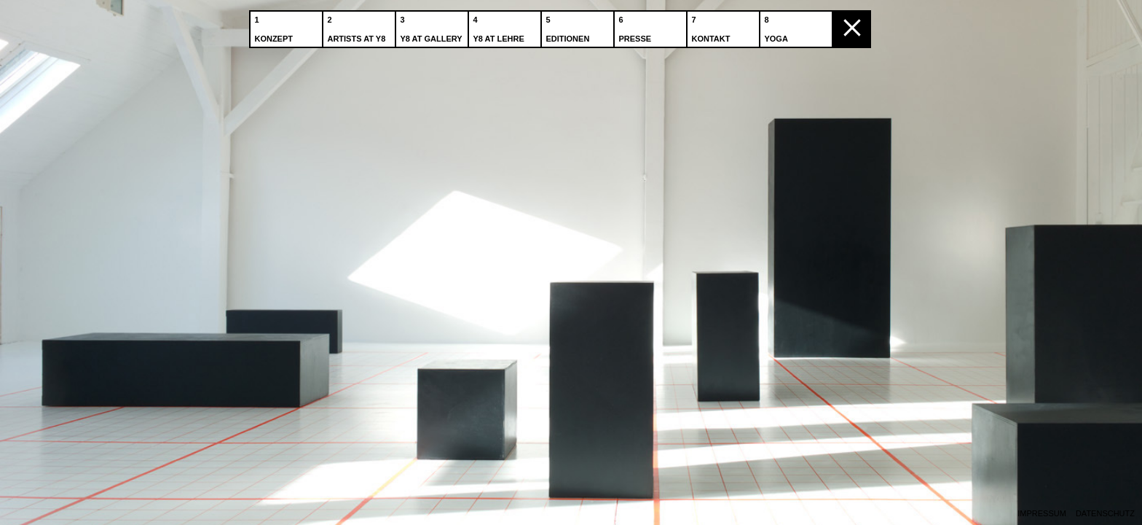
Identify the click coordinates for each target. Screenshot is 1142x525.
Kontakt (712, 28)
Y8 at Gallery (432, 28)
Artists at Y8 (357, 28)
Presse (636, 28)
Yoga (777, 28)
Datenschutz (1105, 514)
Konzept (275, 28)
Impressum (1041, 514)
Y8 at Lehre (499, 28)
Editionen (569, 28)
